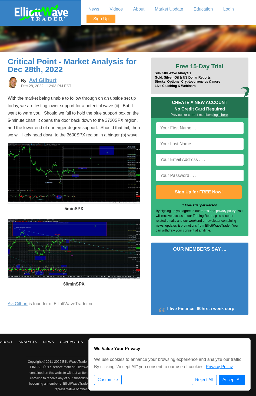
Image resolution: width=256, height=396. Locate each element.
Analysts (27, 342)
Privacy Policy (219, 366)
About (6, 342)
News (48, 342)
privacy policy (225, 211)
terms (205, 211)
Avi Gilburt (18, 303)
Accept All (231, 379)
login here (221, 115)
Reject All (204, 379)
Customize (108, 379)
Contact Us (71, 342)
